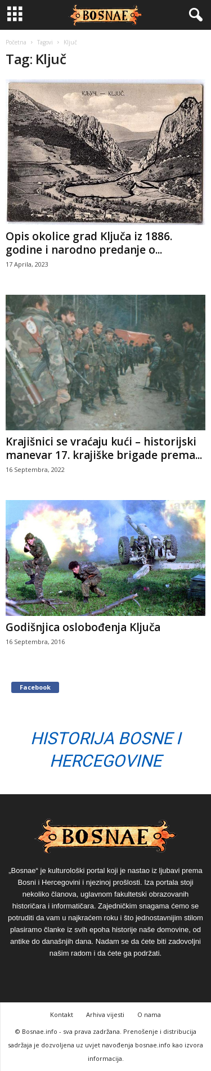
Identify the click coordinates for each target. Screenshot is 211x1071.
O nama (149, 1014)
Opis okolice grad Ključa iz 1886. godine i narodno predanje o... (89, 243)
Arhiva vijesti (105, 1014)
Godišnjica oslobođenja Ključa (83, 627)
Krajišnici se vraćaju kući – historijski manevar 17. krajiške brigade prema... (104, 448)
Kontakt (61, 1014)
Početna (16, 42)
